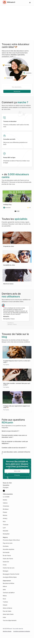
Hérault (5, 605)
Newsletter (6, 485)
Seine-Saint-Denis (8, 614)
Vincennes (6, 506)
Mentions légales (7, 631)
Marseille (5, 531)
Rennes (5, 515)
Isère (4, 589)
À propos (5, 487)
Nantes (5, 500)
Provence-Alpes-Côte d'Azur (11, 540)
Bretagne (5, 571)
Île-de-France (7, 555)
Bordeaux (5, 509)
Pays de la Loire (7, 543)
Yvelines (5, 602)
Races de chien (7, 483)
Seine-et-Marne (7, 608)
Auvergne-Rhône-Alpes (10, 577)
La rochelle (6, 497)
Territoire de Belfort (9, 592)
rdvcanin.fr (14, 431)
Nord (4, 599)
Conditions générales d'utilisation (21, 631)
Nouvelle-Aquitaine (8, 549)
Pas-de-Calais (7, 611)
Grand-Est (6, 561)
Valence (5, 503)
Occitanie (5, 546)
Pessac (5, 512)
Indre (4, 617)
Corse (4, 565)
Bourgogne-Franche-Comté (11, 574)
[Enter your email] (17, 471)
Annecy (5, 518)
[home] (8, 2)
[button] (30, 2)
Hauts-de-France (8, 558)
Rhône (5, 595)
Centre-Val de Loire (8, 568)
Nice (4, 521)
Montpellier (6, 534)
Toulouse (5, 524)
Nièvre (5, 586)
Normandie (6, 552)
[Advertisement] (17, 23)
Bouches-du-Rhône (8, 583)
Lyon (4, 527)
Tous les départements (9, 620)
